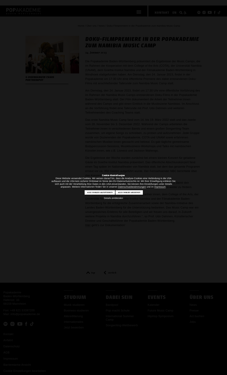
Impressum (160, 187)
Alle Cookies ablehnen (129, 192)
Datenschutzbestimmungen (132, 187)
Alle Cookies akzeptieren (100, 192)
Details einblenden (113, 198)
